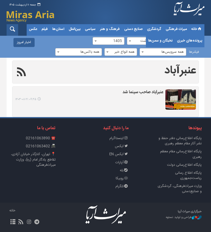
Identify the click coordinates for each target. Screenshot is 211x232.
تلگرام (122, 186)
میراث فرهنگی (176, 29)
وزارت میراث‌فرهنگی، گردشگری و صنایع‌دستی (180, 188)
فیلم (44, 29)
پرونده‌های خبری (189, 41)
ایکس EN (119, 154)
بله (124, 170)
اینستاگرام (119, 138)
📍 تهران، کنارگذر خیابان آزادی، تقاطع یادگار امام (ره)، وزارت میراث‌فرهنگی (33, 159)
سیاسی (90, 29)
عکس (33, 29)
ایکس (122, 146)
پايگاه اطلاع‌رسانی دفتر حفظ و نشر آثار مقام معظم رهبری (180, 141)
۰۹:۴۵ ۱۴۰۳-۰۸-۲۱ (25, 99)
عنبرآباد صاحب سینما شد (143, 92)
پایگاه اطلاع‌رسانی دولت (184, 165)
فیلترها (194, 52)
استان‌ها (58, 29)
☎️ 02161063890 (40, 138)
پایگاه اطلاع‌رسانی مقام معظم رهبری (181, 154)
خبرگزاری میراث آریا (189, 13)
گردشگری (154, 29)
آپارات (122, 162)
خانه (196, 29)
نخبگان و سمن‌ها (160, 41)
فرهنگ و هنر (110, 29)
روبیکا (122, 178)
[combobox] (163, 52)
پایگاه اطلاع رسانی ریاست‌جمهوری (188, 175)
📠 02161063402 (40, 146)
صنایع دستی (133, 29)
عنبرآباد (180, 71)
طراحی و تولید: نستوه (184, 217)
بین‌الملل (74, 29)
